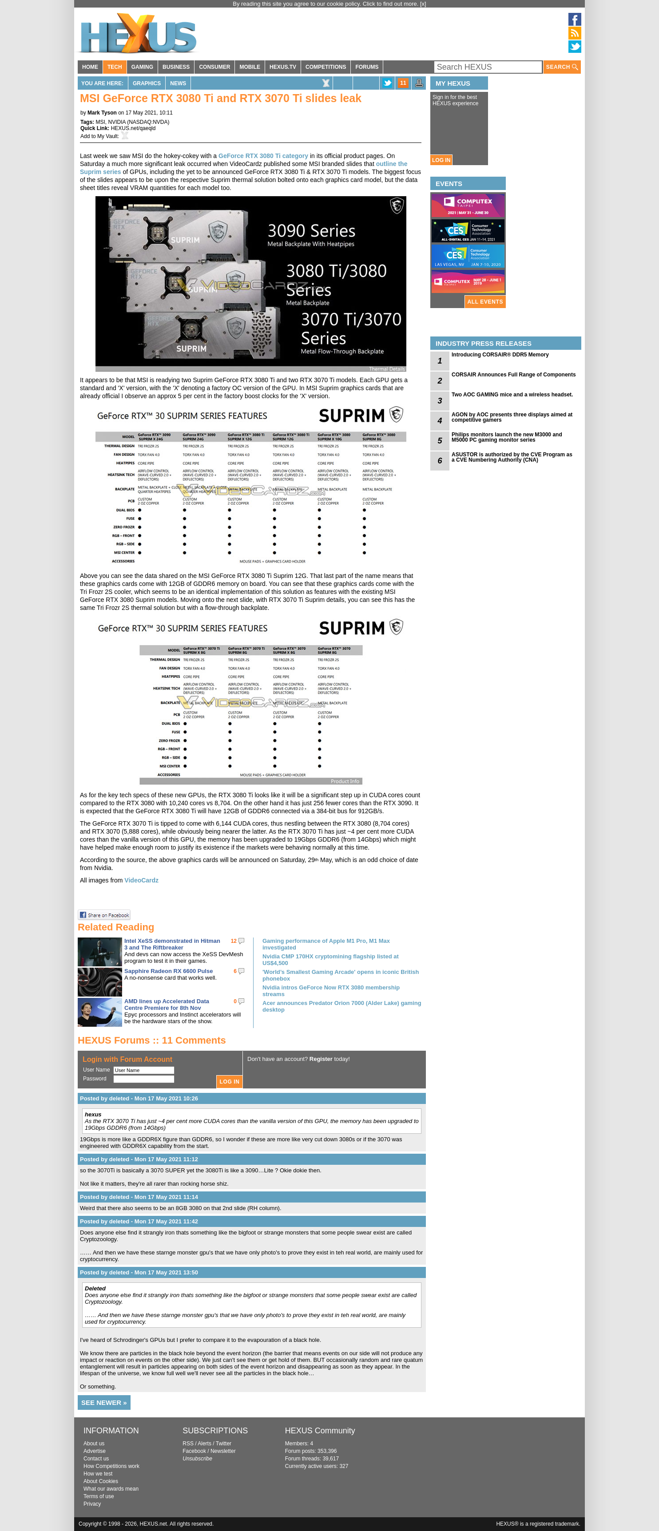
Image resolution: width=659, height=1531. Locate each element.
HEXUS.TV (283, 67)
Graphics (147, 83)
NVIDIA (116, 122)
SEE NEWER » (104, 1402)
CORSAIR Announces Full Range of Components (514, 374)
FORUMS (366, 67)
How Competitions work (111, 1466)
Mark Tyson (102, 113)
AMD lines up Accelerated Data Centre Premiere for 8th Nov (166, 1004)
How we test (97, 1474)
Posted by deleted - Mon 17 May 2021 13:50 (139, 1272)
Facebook (194, 1451)
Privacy (92, 1504)
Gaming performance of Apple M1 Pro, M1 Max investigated (326, 944)
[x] (423, 3)
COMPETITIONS (326, 67)
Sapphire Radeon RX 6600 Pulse (168, 971)
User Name (96, 1070)
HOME (90, 67)
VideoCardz (141, 880)
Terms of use (98, 1496)
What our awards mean (111, 1489)
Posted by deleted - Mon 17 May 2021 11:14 (139, 1197)
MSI (100, 122)
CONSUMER (214, 67)
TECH (114, 67)
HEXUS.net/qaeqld (133, 128)
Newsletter (223, 1451)
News (178, 83)
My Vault (107, 136)
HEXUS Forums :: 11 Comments (152, 1040)
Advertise (94, 1451)
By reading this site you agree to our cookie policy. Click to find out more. (326, 3)
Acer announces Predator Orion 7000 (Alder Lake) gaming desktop (341, 1006)
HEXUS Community (320, 1430)
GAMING (142, 67)
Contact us (96, 1459)
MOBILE (249, 67)
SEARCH (562, 67)
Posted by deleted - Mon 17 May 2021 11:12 (139, 1159)
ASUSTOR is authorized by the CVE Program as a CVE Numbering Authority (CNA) (512, 457)
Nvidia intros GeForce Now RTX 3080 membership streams (331, 990)
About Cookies (100, 1481)
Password (95, 1079)
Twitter (223, 1443)
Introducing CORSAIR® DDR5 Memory (500, 354)
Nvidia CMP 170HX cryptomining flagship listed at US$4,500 (330, 959)
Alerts (204, 1443)
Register (321, 1059)
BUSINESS (176, 67)
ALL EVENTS (485, 302)
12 (234, 941)
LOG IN (441, 160)
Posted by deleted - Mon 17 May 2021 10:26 (139, 1098)
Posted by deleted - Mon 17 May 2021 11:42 (139, 1221)
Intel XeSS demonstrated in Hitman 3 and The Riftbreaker (172, 944)
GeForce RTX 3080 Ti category (263, 155)
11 (403, 83)
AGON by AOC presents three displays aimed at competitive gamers (512, 417)
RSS (188, 1443)
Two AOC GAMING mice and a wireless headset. (512, 394)
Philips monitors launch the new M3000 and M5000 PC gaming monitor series (507, 437)
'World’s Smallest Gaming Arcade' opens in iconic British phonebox (340, 975)
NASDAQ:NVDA (148, 122)
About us (93, 1443)
